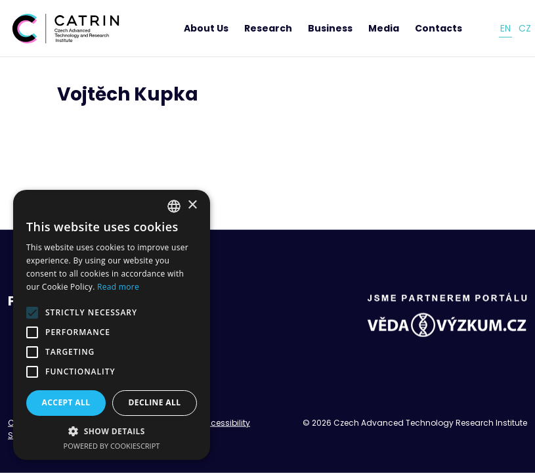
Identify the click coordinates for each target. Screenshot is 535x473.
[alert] (111, 325)
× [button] (192, 205)
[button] (111, 431)
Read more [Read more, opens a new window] (118, 286)
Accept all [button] (66, 402)
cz (525, 28)
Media (383, 28)
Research (268, 28)
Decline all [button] (155, 402)
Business (330, 28)
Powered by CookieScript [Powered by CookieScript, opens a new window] (112, 446)
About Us (206, 28)
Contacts (438, 28)
